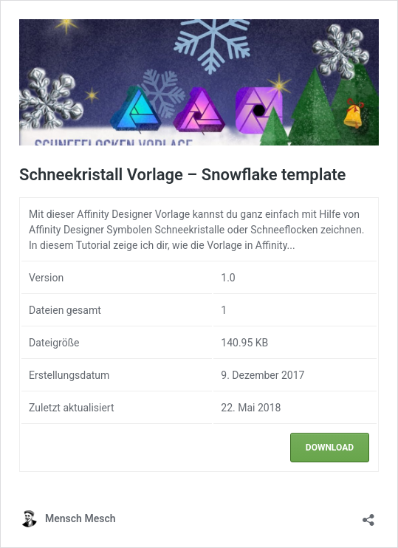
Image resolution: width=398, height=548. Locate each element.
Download (330, 447)
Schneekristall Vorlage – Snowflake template (182, 174)
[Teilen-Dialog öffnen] (368, 515)
